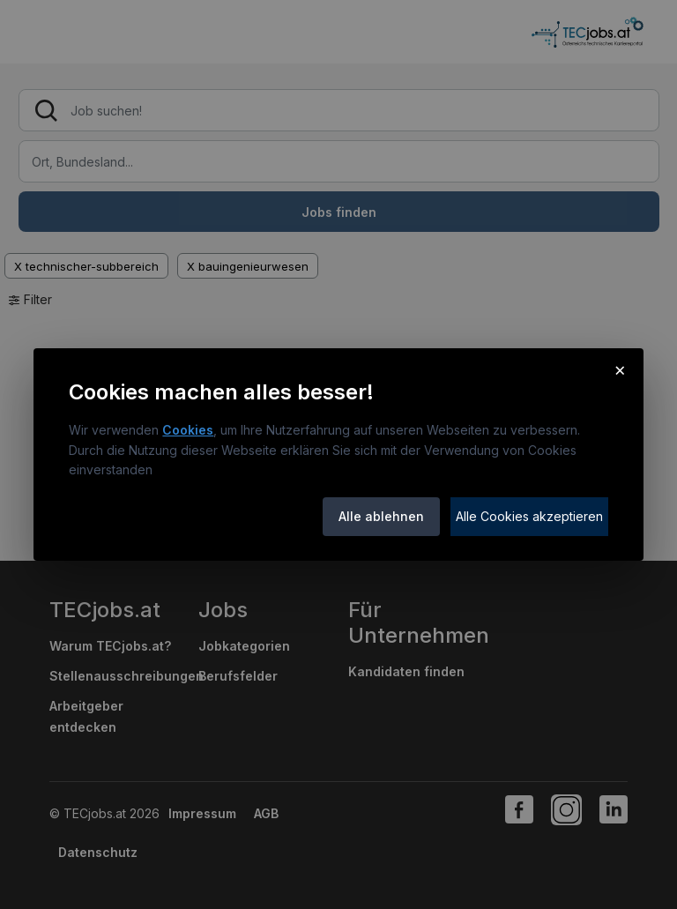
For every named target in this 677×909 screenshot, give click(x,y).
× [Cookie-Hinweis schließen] (620, 369)
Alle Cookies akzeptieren (529, 516)
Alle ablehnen (381, 516)
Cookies (187, 429)
